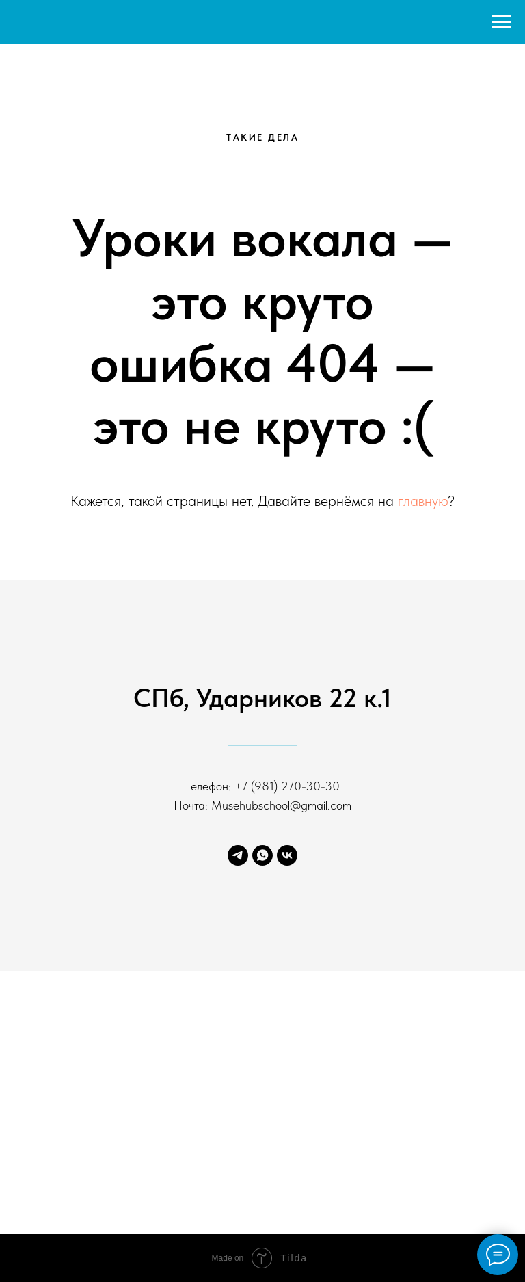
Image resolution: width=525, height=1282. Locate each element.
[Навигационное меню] (501, 22)
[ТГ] (238, 855)
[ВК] (287, 855)
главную (423, 500)
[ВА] (262, 855)
